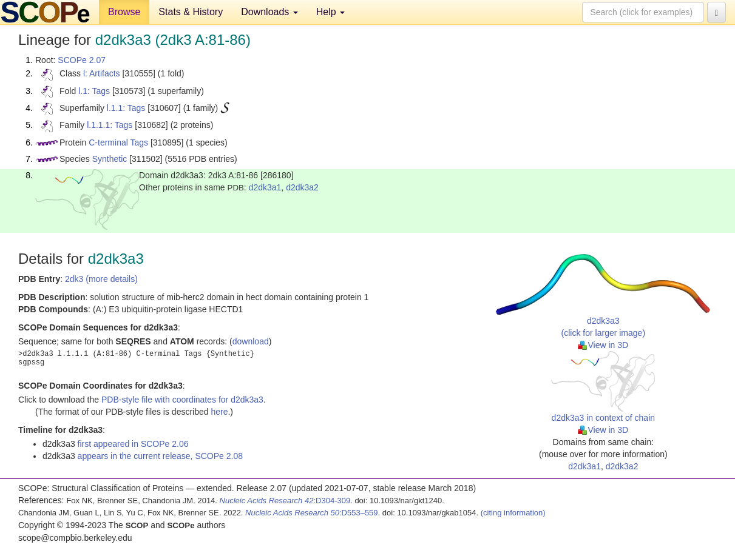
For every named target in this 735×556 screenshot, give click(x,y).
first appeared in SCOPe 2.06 (133, 444)
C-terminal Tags (118, 142)
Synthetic (109, 159)
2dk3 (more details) (101, 279)
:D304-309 (285, 500)
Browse (124, 12)
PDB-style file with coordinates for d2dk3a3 (182, 399)
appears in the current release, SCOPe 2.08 (160, 456)
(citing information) (513, 512)
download (250, 341)
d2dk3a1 (265, 187)
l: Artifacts (101, 73)
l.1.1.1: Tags (109, 125)
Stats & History (190, 12)
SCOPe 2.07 (82, 60)
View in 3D (603, 345)
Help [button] (330, 12)
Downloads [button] (269, 12)
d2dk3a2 (302, 187)
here (219, 412)
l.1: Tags (94, 91)
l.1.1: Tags (126, 108)
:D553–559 (311, 512)
